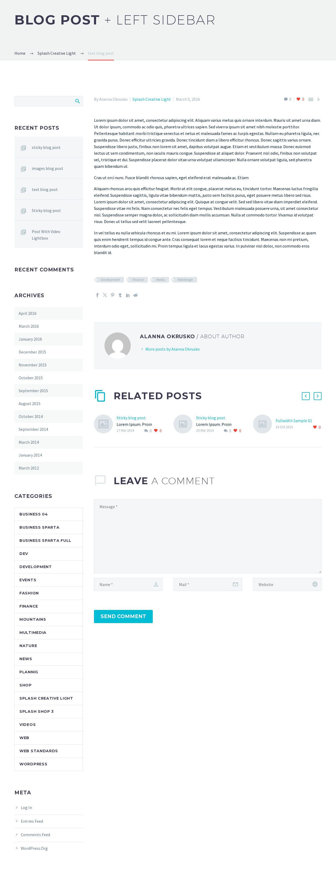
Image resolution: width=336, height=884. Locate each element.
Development (110, 279)
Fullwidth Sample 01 (294, 420)
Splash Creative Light (152, 99)
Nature (28, 645)
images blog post (47, 168)
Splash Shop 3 (36, 711)
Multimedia (32, 632)
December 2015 (32, 352)
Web (24, 737)
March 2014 (29, 442)
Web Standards (38, 751)
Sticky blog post (131, 417)
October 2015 (31, 377)
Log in (26, 807)
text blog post (45, 189)
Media (160, 279)
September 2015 (33, 390)
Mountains (32, 619)
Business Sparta (39, 527)
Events (27, 580)
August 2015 (29, 403)
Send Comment (123, 616)
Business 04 (33, 514)
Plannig (28, 672)
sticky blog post (46, 147)
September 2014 (33, 429)
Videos (27, 724)
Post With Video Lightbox (46, 235)
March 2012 (29, 468)
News (25, 658)
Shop (25, 685)
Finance (138, 279)
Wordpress (33, 764)
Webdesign (185, 279)
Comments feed (35, 834)
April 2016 (27, 313)
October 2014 (31, 416)
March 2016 (29, 326)
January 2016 (30, 339)
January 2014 (30, 455)
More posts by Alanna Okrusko (172, 349)
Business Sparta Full (45, 540)
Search (77, 101)
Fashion (29, 593)
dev (23, 553)
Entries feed (32, 821)
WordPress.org (34, 848)
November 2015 (33, 364)
